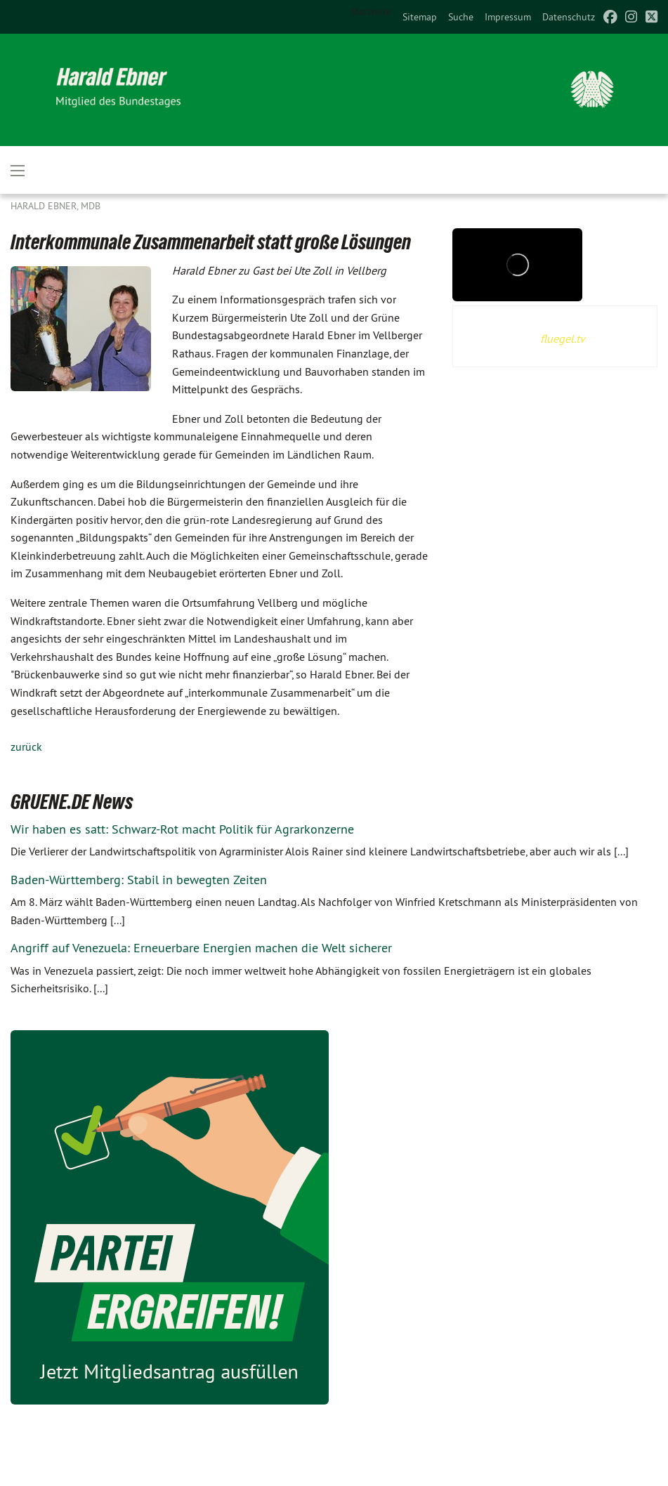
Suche (460, 17)
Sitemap (419, 17)
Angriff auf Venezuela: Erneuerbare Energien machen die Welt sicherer (201, 948)
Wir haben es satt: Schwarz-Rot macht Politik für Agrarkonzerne (182, 829)
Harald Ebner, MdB (55, 205)
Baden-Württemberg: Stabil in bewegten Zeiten (139, 880)
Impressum (508, 17)
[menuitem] (419, 17)
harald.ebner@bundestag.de (511, 1467)
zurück (26, 746)
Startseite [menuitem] (371, 11)
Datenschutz (568, 17)
